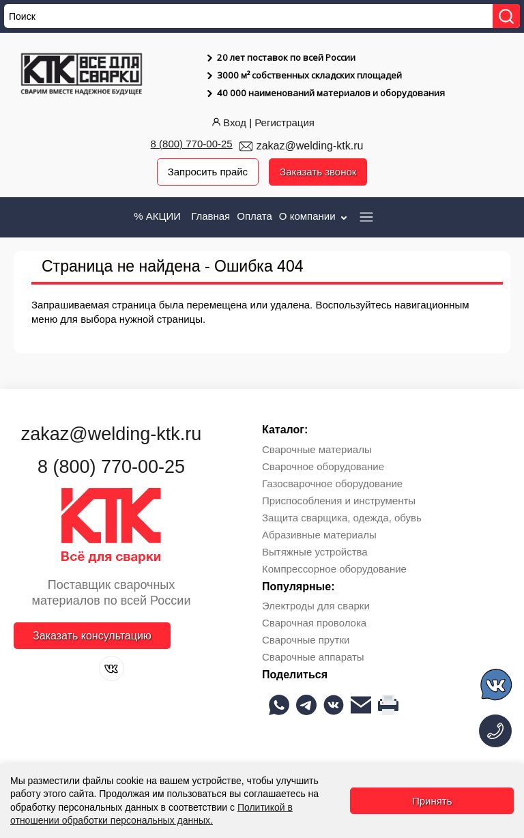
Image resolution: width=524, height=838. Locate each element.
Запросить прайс (207, 171)
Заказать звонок (318, 171)
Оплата (254, 216)
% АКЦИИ (157, 216)
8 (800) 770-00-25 (192, 143)
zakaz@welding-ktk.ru (310, 145)
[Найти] (506, 16)
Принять (432, 801)
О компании (314, 216)
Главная (210, 216)
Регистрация (284, 122)
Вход (227, 122)
